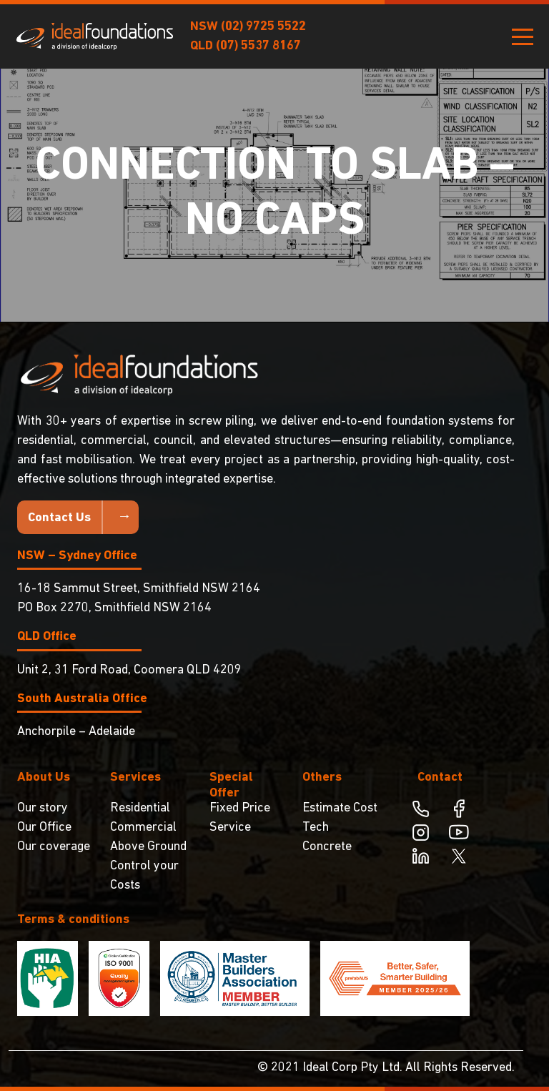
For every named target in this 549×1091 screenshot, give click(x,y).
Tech (315, 827)
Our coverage (53, 847)
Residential (140, 808)
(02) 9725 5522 (263, 27)
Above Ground (148, 847)
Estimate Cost (339, 808)
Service (230, 827)
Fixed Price (239, 808)
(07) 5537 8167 (258, 46)
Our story (42, 808)
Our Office (44, 827)
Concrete (327, 847)
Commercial (143, 827)
